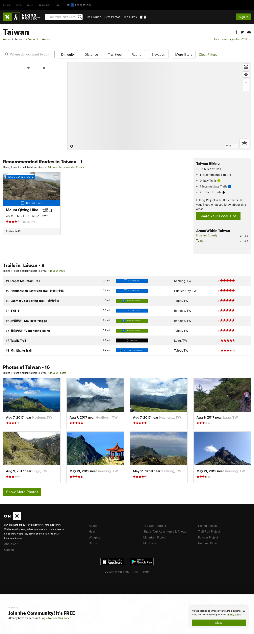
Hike (30, 5)
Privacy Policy (234, 614)
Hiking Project (207, 525)
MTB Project (151, 543)
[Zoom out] (246, 88)
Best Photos (112, 17)
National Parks (207, 543)
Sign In (243, 17)
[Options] (244, 143)
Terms (135, 571)
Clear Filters (208, 54)
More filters (183, 54)
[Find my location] (246, 74)
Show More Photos (22, 492)
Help (92, 531)
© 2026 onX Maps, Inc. (117, 571)
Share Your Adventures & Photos (165, 531)
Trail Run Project (209, 531)
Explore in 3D (13, 231)
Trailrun (45, 5)
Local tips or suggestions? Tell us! (232, 39)
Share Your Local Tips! (218, 216)
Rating (136, 54)
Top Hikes (130, 17)
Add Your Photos (57, 372)
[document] (219, 617)
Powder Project (208, 537)
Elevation (158, 54)
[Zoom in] (246, 82)
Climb (7, 5)
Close (218, 622)
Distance (91, 54)
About (93, 525)
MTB (18, 5)
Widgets (94, 537)
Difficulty (68, 54)
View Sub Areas (39, 39)
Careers (9, 549)
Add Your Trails (56, 270)
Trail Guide (93, 17)
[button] (236, 31)
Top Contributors (154, 525)
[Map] (159, 106)
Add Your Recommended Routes (66, 167)
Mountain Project (154, 537)
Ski (59, 5)
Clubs (93, 543)
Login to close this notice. (56, 618)
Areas (7, 39)
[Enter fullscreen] (246, 67)
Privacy (145, 571)
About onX (11, 544)
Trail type (115, 54)
